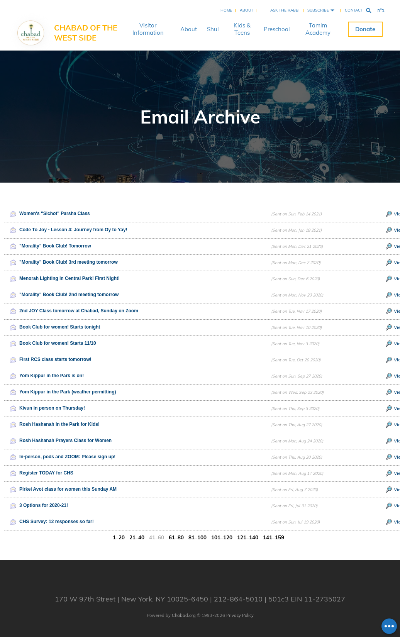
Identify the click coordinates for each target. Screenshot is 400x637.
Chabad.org (184, 615)
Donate (365, 29)
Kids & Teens (242, 29)
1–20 (119, 537)
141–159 (274, 537)
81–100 (198, 537)
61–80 (177, 537)
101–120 (222, 537)
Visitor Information (148, 29)
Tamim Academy (318, 29)
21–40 (137, 537)
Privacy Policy (240, 615)
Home (226, 10)
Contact (354, 10)
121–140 (248, 537)
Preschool (277, 29)
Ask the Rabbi (285, 10)
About (246, 10)
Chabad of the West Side (85, 32)
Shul (213, 29)
